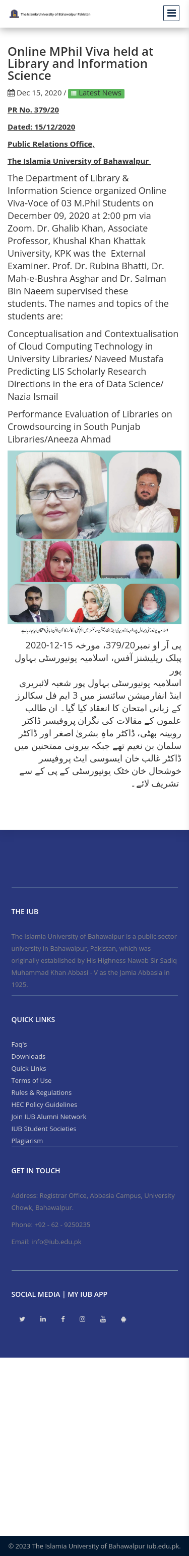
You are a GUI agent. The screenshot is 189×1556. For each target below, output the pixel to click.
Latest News (99, 92)
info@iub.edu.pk (56, 1241)
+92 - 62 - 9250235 (62, 1224)
